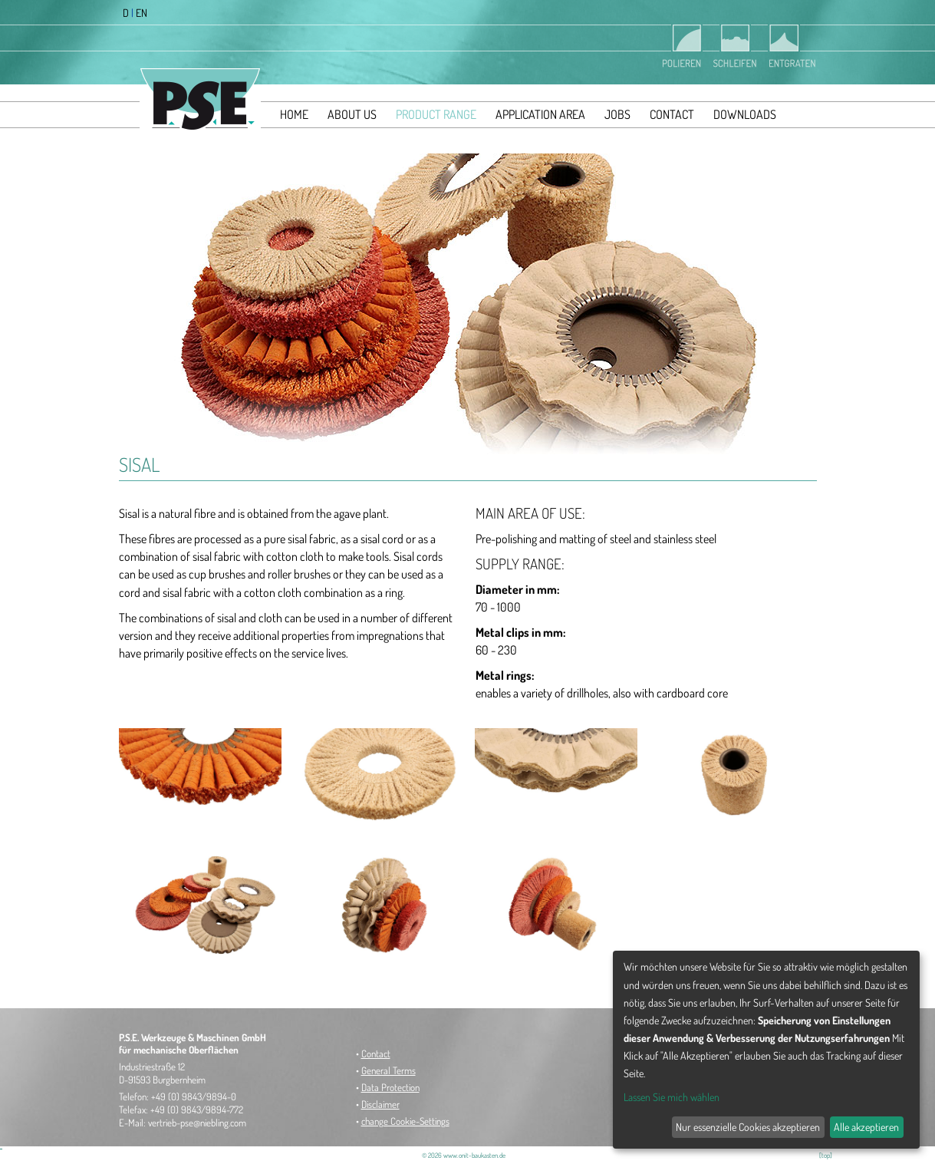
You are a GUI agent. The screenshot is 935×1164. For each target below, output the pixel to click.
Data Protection (390, 1087)
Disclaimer (380, 1104)
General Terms (388, 1070)
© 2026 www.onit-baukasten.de (463, 1155)
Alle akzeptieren (866, 1126)
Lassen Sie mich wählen (671, 1096)
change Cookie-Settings (405, 1121)
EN (141, 12)
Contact (375, 1053)
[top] (825, 1155)
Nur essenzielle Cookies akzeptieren (748, 1126)
